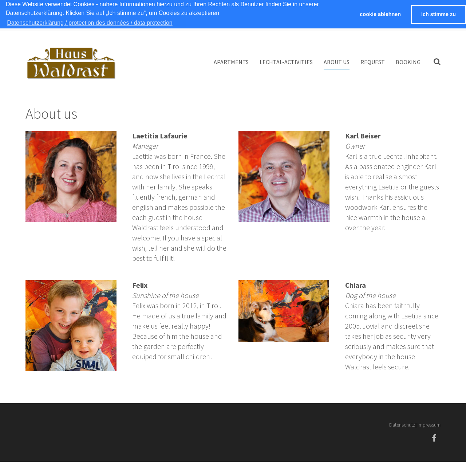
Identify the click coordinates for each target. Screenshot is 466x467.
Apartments (231, 62)
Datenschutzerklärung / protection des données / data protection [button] (90, 23)
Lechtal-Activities (286, 62)
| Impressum (428, 424)
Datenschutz (402, 424)
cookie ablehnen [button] (380, 14)
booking (408, 62)
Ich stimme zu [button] (438, 14)
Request (372, 62)
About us (337, 62)
